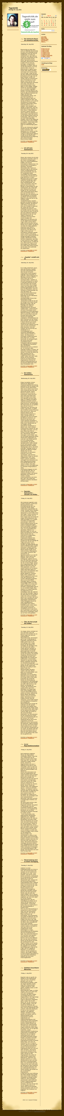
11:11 (35, 737)
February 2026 (44, 39)
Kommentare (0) (24, 142)
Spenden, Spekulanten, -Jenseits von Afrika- (30, 493)
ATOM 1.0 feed (46, 54)
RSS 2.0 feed (46, 51)
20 (46, 23)
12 (44, 22)
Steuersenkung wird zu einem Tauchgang (31, 860)
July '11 (49, 15)
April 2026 (43, 36)
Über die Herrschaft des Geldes (30, 622)
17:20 (35, 614)
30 (53, 25)
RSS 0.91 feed (46, 48)
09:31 (35, 141)
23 (53, 23)
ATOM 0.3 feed (46, 52)
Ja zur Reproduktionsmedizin (31, 745)
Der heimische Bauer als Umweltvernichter (31, 39)
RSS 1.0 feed (46, 50)
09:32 (35, 1092)
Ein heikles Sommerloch (28, 373)
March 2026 (44, 38)
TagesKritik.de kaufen (30, 32)
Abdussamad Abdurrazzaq (39, 1111)
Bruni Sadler (30, 141)
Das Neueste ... (45, 40)
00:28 (35, 484)
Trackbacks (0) (31, 142)
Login (42, 64)
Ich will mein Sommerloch (28, 148)
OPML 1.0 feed (46, 56)
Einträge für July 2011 (15, 9)
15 (51, 22)
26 (44, 25)
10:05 (35, 250)
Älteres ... (43, 41)
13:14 (35, 960)
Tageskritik (13, 8)
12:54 (35, 366)
